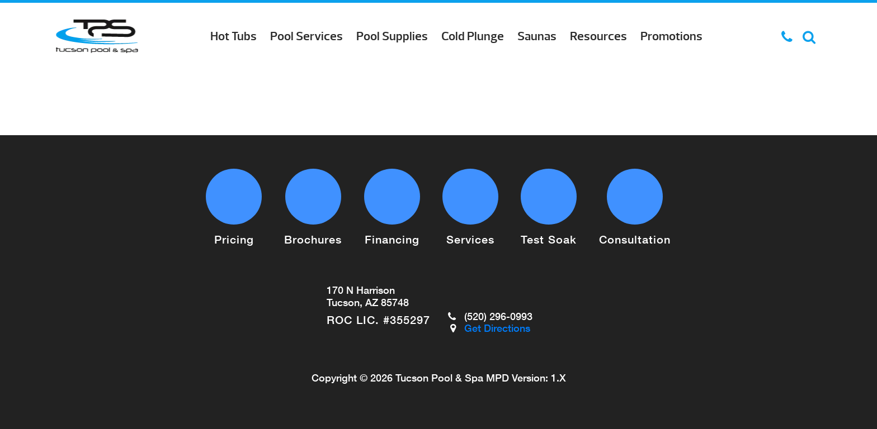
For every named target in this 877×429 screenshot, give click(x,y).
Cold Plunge (472, 36)
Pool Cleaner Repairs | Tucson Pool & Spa (97, 36)
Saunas (537, 36)
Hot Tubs (233, 36)
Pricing (234, 239)
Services (470, 239)
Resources (598, 36)
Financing (392, 239)
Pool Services (306, 36)
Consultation (635, 239)
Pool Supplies (392, 36)
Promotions (671, 36)
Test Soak (549, 239)
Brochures (313, 239)
